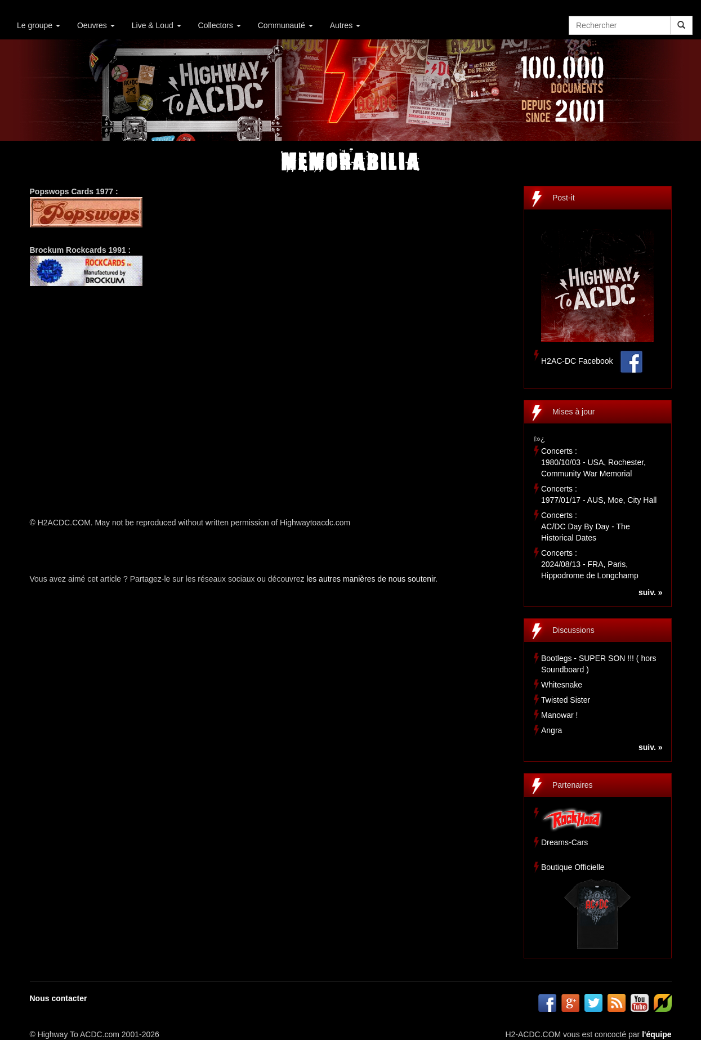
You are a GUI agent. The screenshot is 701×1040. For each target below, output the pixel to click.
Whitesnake (561, 684)
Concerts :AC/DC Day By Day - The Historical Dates (585, 526)
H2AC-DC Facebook (577, 360)
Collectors (219, 25)
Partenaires (572, 784)
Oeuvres (96, 25)
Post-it (563, 197)
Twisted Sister (565, 699)
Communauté (285, 25)
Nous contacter (58, 998)
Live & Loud (156, 25)
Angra (551, 730)
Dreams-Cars (564, 842)
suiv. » (651, 592)
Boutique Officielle (573, 867)
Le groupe (38, 25)
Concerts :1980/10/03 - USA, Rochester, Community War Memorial (593, 462)
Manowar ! (559, 715)
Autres (345, 25)
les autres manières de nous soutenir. (371, 578)
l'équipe (656, 1034)
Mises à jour (573, 411)
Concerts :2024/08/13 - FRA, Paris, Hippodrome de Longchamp (590, 564)
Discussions (573, 630)
